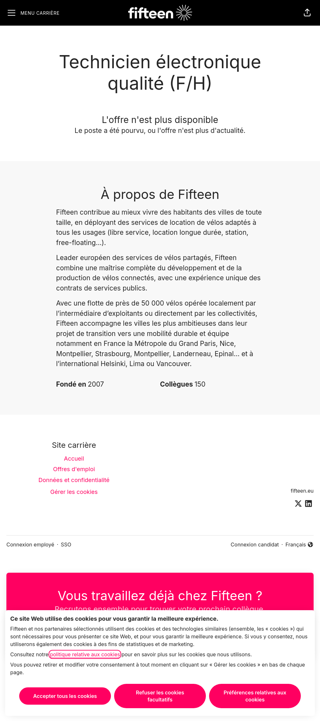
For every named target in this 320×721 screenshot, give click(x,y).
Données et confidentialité (73, 480)
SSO (66, 544)
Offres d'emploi (74, 469)
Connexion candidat (255, 544)
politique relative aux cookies (85, 654)
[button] (307, 13)
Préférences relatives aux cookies (255, 696)
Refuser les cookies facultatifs (160, 696)
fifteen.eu (302, 490)
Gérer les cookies (74, 491)
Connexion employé (30, 544)
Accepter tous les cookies (65, 696)
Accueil (74, 458)
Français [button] (299, 544)
